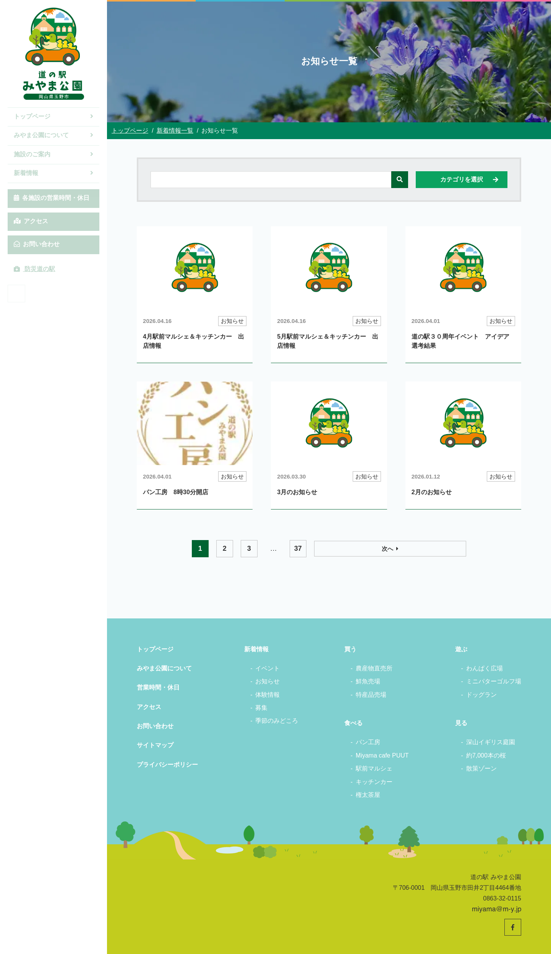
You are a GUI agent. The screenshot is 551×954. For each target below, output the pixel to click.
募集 (261, 707)
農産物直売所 (374, 668)
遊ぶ (461, 649)
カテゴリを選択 (469, 179)
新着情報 (53, 173)
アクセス (31, 221)
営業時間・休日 (158, 687)
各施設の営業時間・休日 (51, 198)
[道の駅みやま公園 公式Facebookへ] (16, 293)
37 (354, 548)
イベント (267, 668)
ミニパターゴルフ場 (493, 681)
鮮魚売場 (368, 681)
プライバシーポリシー (167, 764)
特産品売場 (371, 694)
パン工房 (368, 742)
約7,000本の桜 (486, 755)
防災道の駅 (34, 269)
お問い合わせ (37, 244)
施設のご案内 (53, 154)
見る (461, 723)
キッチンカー (374, 782)
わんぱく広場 (484, 668)
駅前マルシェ (374, 768)
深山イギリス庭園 (490, 742)
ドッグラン (481, 694)
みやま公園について (53, 135)
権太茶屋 (368, 795)
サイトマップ (155, 745)
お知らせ (267, 681)
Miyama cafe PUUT (382, 755)
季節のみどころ (276, 720)
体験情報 (267, 694)
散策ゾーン (481, 768)
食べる (353, 723)
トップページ (53, 116)
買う (350, 649)
